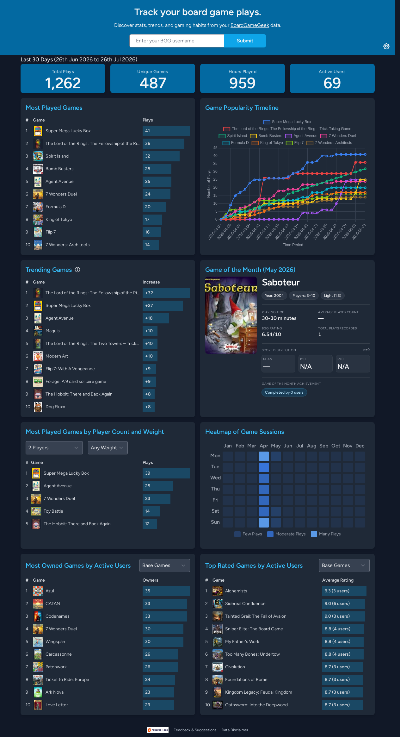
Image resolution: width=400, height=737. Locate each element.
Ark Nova (55, 692)
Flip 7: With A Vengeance (70, 369)
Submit (245, 41)
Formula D (56, 206)
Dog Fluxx (55, 406)
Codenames (58, 616)
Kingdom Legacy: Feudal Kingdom (258, 692)
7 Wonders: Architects (68, 244)
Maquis (53, 331)
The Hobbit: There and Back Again (79, 394)
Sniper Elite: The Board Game (254, 629)
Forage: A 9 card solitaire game (76, 381)
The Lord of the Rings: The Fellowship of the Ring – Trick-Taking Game (93, 143)
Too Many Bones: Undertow (252, 654)
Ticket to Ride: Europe (67, 679)
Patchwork (56, 667)
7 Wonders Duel (61, 194)
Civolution (235, 667)
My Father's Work (242, 641)
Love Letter (57, 705)
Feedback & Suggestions (195, 730)
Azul (50, 591)
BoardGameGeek (250, 25)
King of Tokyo (59, 219)
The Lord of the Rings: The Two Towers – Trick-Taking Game (93, 343)
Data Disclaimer (235, 730)
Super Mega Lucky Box (68, 131)
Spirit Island (57, 156)
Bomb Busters (60, 169)
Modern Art (57, 356)
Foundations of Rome (246, 679)
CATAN (53, 603)
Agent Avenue (60, 181)
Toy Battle (53, 511)
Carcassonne (59, 654)
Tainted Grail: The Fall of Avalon (255, 616)
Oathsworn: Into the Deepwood (256, 705)
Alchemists (236, 591)
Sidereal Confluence (245, 603)
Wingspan (55, 641)
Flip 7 (51, 232)
